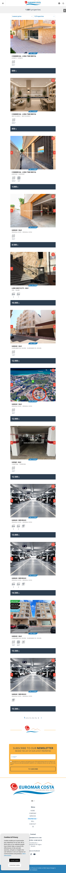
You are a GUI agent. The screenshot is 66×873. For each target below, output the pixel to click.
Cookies (39, 868)
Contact (32, 824)
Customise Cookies (14, 865)
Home (33, 811)
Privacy (34, 868)
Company (32, 813)
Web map (46, 868)
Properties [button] (32, 819)
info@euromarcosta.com (33, 837)
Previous (11, 36)
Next (54, 36)
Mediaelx (34, 870)
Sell (32, 821)
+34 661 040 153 (38, 840)
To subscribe (33, 769)
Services (33, 816)
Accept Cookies (15, 860)
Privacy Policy (13, 763)
